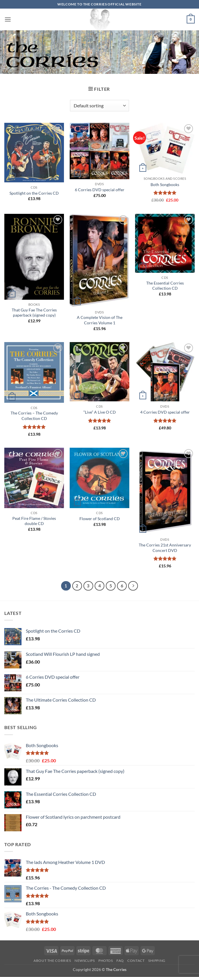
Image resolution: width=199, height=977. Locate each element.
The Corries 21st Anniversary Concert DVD (165, 547)
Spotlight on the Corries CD (34, 193)
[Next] (133, 586)
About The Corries (52, 960)
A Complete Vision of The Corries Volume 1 (99, 320)
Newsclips (85, 960)
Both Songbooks (165, 184)
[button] (7, 19)
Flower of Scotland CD (99, 518)
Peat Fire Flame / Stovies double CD (34, 521)
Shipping (156, 960)
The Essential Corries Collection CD (165, 286)
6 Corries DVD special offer (99, 189)
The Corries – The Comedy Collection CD (34, 415)
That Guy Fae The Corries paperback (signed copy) (34, 312)
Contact (136, 960)
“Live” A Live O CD (99, 412)
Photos (105, 960)
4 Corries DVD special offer (165, 412)
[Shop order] (99, 105)
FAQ (120, 960)
